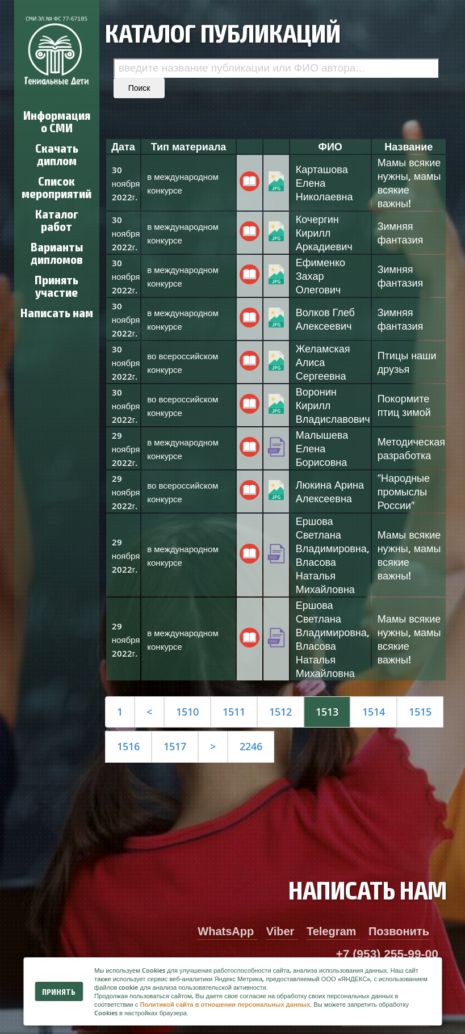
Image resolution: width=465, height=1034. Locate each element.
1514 (373, 711)
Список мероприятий (56, 186)
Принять (59, 991)
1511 (234, 711)
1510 (187, 711)
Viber (282, 931)
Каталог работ (56, 219)
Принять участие (56, 285)
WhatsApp (227, 931)
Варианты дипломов (57, 252)
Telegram (333, 931)
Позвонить (398, 931)
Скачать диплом (56, 153)
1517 (175, 746)
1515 (420, 711)
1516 (128, 746)
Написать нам (56, 312)
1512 (280, 711)
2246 (251, 746)
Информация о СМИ (56, 120)
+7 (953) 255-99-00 (387, 953)
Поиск (139, 88)
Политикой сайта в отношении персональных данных (225, 1004)
